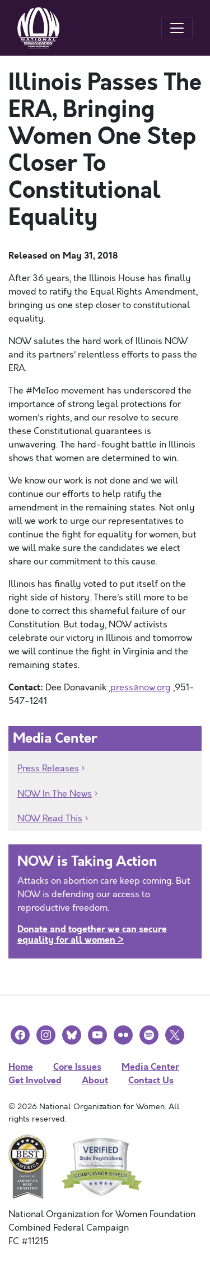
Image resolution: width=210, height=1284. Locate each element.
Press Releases (48, 768)
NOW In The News (54, 794)
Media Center (150, 1066)
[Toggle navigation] (177, 28)
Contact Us (151, 1080)
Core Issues (77, 1066)
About (95, 1080)
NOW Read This (49, 818)
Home (20, 1066)
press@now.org (140, 687)
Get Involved (35, 1080)
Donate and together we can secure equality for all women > (92, 934)
